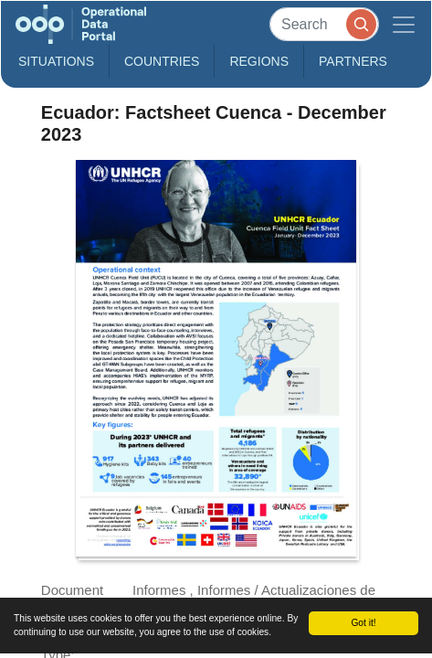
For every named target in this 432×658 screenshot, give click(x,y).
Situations (56, 61)
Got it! (363, 623)
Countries (161, 61)
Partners (353, 61)
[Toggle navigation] (403, 24)
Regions (259, 61)
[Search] (324, 24)
